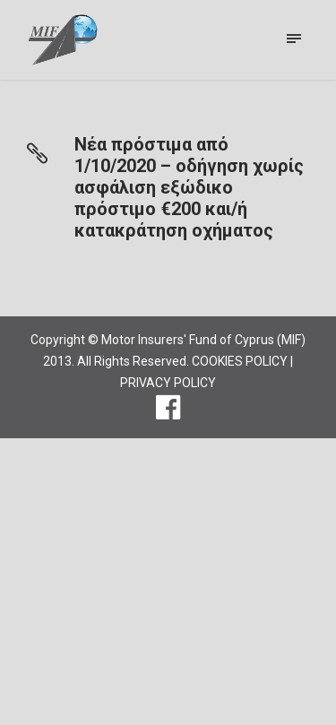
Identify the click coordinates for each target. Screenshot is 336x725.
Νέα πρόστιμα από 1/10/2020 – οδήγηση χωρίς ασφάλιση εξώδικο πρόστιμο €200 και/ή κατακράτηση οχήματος (189, 187)
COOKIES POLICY (240, 361)
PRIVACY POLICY (168, 382)
